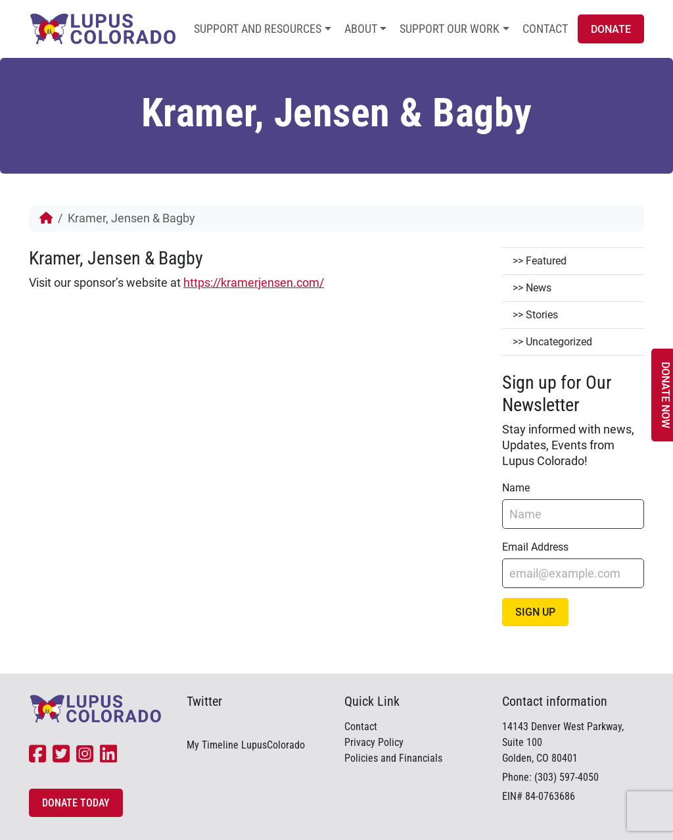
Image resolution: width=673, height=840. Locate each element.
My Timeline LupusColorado (246, 745)
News (538, 288)
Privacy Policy (374, 742)
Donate (611, 29)
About (360, 29)
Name (516, 488)
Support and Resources (257, 29)
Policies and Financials (393, 758)
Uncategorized (559, 341)
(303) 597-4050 (566, 777)
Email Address (535, 547)
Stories (542, 315)
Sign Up (535, 612)
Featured (546, 261)
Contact (545, 29)
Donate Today (76, 803)
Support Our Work (449, 29)
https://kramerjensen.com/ (253, 282)
